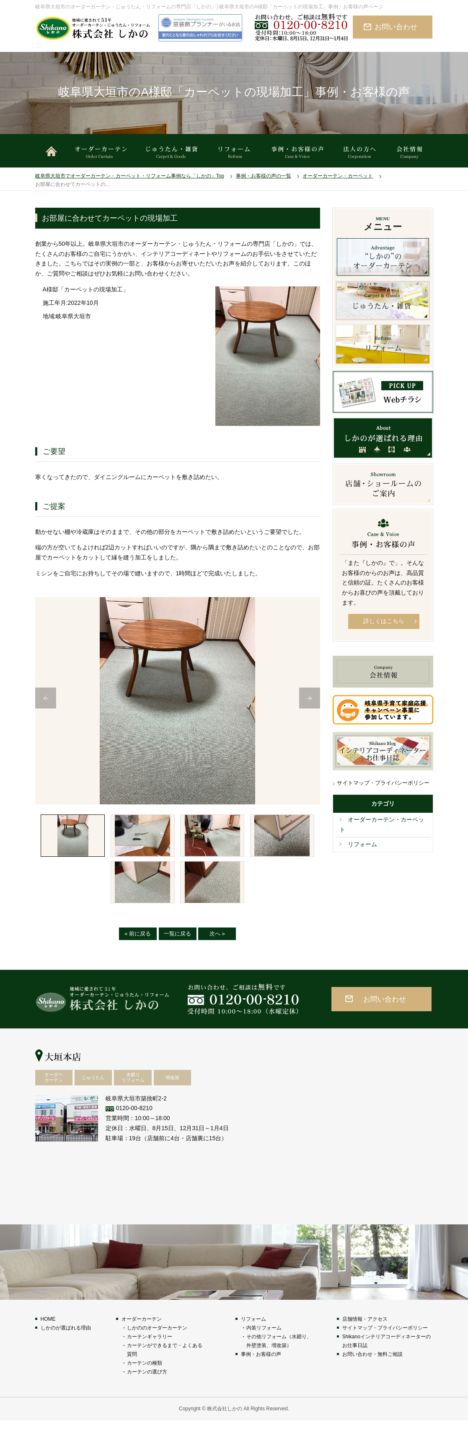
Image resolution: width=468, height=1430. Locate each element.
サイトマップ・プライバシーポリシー (383, 783)
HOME (48, 1329)
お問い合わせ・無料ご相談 (372, 1364)
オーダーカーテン (142, 1329)
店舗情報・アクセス (365, 1329)
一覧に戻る (177, 943)
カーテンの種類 (144, 1373)
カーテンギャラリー (149, 1346)
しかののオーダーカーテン (157, 1337)
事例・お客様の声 (261, 1364)
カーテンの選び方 (147, 1381)
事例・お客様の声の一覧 (263, 176)
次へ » (217, 943)
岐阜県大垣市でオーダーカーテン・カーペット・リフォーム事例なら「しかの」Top (129, 176)
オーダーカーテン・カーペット (338, 176)
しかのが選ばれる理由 (66, 1337)
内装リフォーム (264, 1337)
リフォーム (362, 844)
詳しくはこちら (383, 621)
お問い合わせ (396, 27)
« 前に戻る (137, 943)
